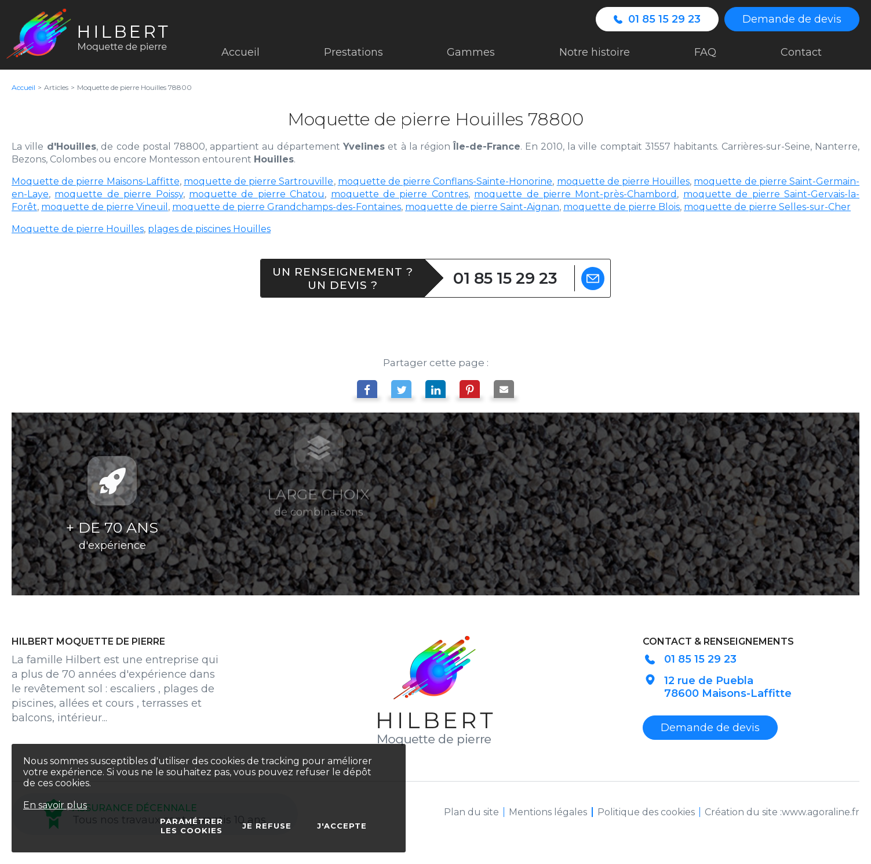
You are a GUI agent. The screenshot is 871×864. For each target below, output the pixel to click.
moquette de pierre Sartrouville (259, 181)
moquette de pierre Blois (621, 206)
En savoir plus (55, 805)
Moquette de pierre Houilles (78, 228)
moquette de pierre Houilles (623, 181)
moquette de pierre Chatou (257, 194)
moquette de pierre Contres (399, 194)
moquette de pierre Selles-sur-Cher (767, 206)
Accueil (23, 87)
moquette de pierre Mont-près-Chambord (575, 194)
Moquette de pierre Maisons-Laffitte (96, 181)
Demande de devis (791, 19)
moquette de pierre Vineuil (104, 206)
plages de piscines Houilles (209, 228)
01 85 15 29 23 (505, 278)
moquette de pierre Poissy (118, 194)
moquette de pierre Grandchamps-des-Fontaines (286, 206)
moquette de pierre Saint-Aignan (482, 206)
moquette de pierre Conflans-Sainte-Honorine (445, 181)
